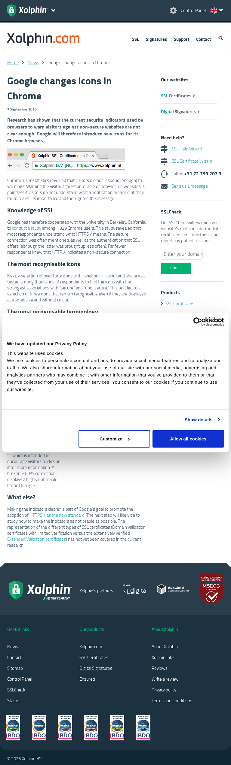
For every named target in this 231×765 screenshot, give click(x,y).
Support (181, 39)
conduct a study (26, 228)
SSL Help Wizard (181, 149)
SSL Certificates (179, 304)
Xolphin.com (90, 646)
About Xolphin (165, 646)
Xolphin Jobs (163, 657)
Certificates (176, 95)
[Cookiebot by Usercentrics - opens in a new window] (197, 321)
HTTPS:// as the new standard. (57, 515)
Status (13, 700)
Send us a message (184, 186)
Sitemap (15, 668)
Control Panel (19, 679)
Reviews (160, 668)
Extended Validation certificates (36, 539)
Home (13, 62)
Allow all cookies (188, 438)
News (33, 62)
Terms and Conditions (172, 700)
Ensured (87, 679)
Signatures (156, 39)
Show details (199, 419)
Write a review (165, 679)
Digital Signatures (95, 668)
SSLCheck (16, 690)
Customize (115, 438)
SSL (135, 39)
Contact (203, 39)
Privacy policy (164, 690)
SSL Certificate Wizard (186, 161)
